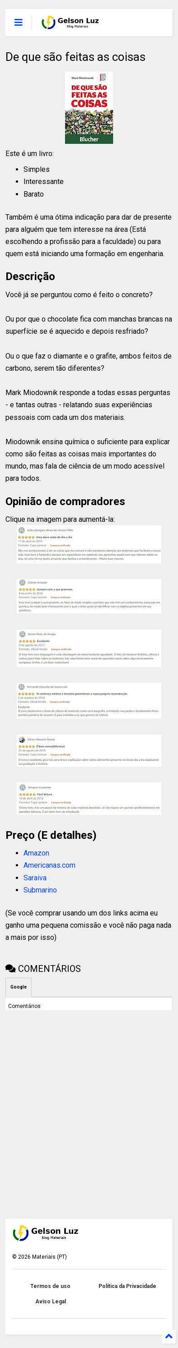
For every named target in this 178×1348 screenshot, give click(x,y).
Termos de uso (50, 1286)
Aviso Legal (50, 1301)
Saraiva (35, 878)
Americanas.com (49, 865)
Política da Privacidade (127, 1286)
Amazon (36, 853)
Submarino (40, 890)
